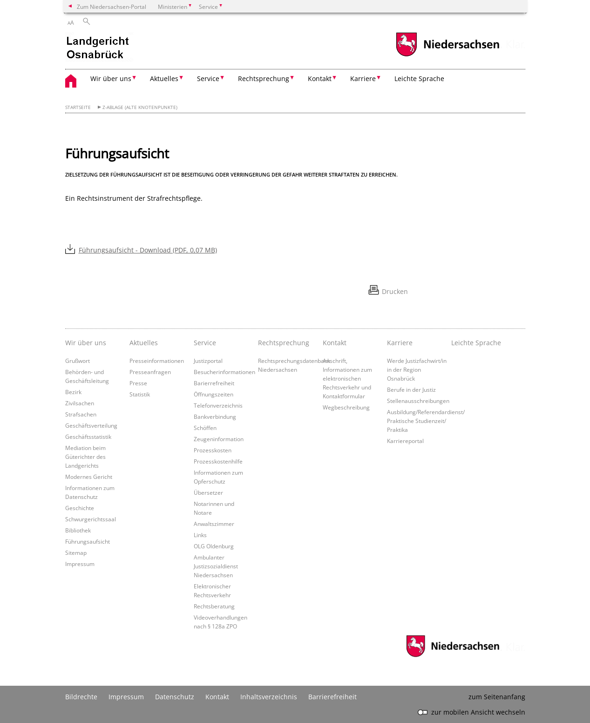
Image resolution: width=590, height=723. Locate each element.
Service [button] (208, 78)
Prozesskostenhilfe (218, 461)
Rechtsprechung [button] (263, 78)
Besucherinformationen (224, 371)
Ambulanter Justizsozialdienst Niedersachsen (216, 566)
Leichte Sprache (419, 78)
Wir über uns (85, 342)
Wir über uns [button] (110, 78)
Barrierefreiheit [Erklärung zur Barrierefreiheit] (332, 696)
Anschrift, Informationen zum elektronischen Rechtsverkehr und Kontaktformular (347, 378)
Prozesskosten (212, 450)
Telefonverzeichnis (218, 405)
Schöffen (205, 427)
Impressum (80, 563)
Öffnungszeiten (213, 394)
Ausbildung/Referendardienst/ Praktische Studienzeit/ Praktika (426, 420)
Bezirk (73, 392)
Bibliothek (78, 530)
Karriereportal (405, 440)
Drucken (395, 291)
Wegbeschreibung (346, 407)
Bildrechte (81, 696)
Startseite (78, 107)
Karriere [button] (363, 78)
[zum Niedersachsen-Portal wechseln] (447, 55)
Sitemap (76, 552)
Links (200, 535)
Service (205, 342)
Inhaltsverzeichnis (268, 696)
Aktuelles (143, 342)
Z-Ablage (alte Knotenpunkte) (139, 107)
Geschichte (79, 508)
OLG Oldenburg (214, 546)
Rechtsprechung (283, 342)
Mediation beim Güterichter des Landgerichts (85, 456)
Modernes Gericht (88, 476)
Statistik (139, 394)
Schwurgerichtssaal (90, 519)
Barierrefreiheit (214, 383)
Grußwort (77, 360)
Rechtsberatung (214, 606)
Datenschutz (174, 696)
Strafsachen (80, 414)
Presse (138, 383)
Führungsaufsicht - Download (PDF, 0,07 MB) (148, 250)
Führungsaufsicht (87, 541)
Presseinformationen (156, 360)
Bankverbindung (215, 416)
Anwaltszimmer (214, 523)
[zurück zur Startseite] (99, 48)
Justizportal (208, 360)
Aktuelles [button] (164, 78)
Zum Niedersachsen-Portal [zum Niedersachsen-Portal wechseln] (111, 6)
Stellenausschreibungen (418, 400)
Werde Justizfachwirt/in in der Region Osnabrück (417, 369)
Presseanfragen (150, 371)
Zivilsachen (79, 403)
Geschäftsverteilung (91, 425)
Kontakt (334, 342)
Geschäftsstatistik (88, 436)
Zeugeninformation (219, 439)
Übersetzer (208, 492)
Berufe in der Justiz (411, 389)
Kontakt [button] (320, 78)
